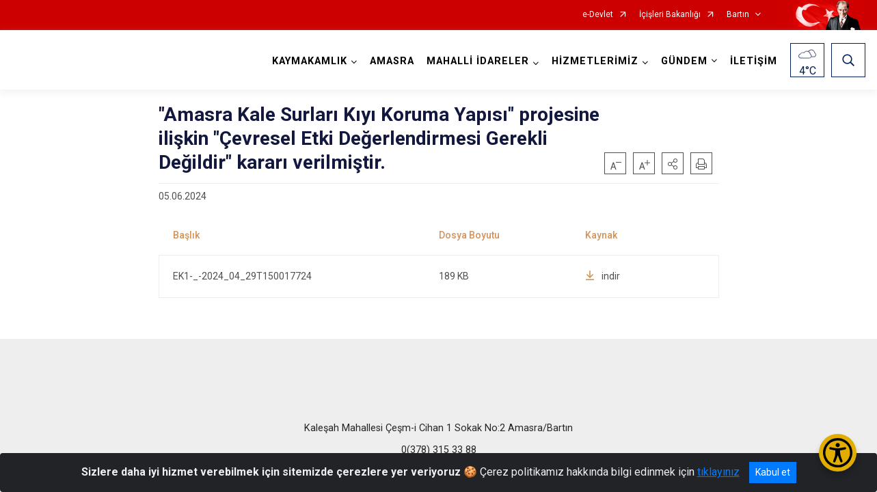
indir (602, 276)
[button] (673, 163)
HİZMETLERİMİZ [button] (593, 61)
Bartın (738, 14)
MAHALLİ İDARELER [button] (476, 61)
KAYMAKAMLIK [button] (308, 61)
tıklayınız (718, 471)
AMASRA (390, 61)
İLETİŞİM (752, 61)
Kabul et (772, 472)
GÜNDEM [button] (683, 61)
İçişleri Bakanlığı (670, 14)
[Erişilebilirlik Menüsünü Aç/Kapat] (837, 453)
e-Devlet (597, 14)
